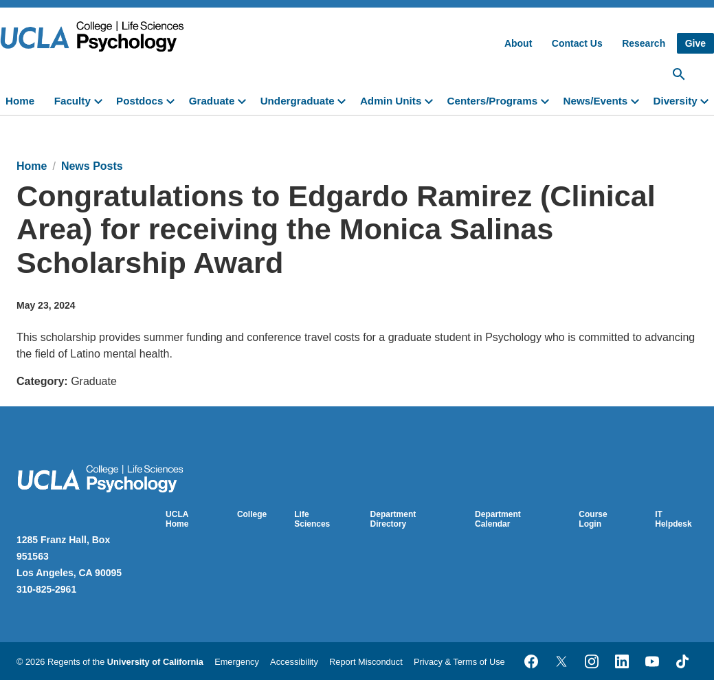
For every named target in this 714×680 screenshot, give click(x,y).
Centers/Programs (492, 101)
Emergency (236, 662)
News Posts (92, 166)
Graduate (212, 101)
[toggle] (101, 100)
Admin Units (390, 101)
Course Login (593, 519)
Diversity (675, 101)
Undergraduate (297, 101)
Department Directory (393, 519)
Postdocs (139, 101)
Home (19, 101)
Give (695, 43)
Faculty (72, 101)
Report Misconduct (366, 662)
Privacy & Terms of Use (459, 662)
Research (643, 43)
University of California (155, 662)
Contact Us (577, 43)
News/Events (596, 101)
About (518, 43)
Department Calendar (498, 519)
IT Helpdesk (673, 519)
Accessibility (294, 662)
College (252, 514)
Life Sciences (312, 519)
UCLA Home (177, 519)
